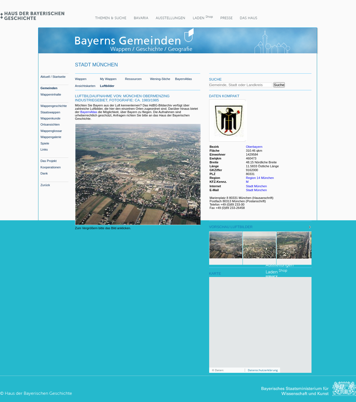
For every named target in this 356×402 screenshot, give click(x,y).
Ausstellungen (170, 18)
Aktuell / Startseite (53, 76)
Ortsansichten (50, 124)
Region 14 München (260, 177)
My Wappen (108, 79)
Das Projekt (49, 161)
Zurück (45, 185)
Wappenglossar (51, 131)
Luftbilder (107, 86)
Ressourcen (133, 79)
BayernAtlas (183, 79)
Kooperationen (51, 167)
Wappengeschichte (54, 106)
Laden (203, 17)
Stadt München (256, 186)
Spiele (45, 143)
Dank (44, 173)
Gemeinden (49, 88)
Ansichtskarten (85, 86)
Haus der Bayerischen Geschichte (38, 393)
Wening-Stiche (160, 79)
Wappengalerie (51, 137)
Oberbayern (254, 146)
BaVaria (141, 18)
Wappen (80, 79)
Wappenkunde (51, 118)
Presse (226, 18)
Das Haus (248, 18)
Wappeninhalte (51, 94)
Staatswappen (50, 112)
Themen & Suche (110, 18)
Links (44, 149)
